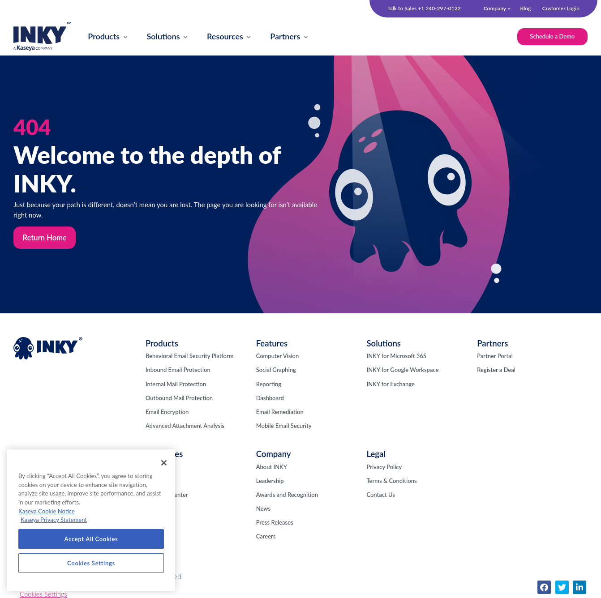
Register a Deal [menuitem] (496, 370)
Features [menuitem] (272, 344)
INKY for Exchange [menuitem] (390, 384)
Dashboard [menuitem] (270, 398)
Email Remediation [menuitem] (280, 412)
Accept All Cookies (91, 538)
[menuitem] (104, 36)
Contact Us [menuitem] (380, 495)
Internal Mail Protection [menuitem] (176, 384)
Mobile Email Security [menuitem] (284, 426)
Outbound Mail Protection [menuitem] (179, 398)
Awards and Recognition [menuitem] (287, 495)
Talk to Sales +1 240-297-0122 (424, 8)
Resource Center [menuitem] (167, 495)
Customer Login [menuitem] (561, 8)
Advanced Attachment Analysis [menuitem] (185, 426)
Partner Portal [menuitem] (495, 356)
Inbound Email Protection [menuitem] (178, 370)
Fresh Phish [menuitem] (160, 481)
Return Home (45, 238)
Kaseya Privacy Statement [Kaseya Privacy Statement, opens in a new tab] (54, 519)
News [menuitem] (263, 509)
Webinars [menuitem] (158, 509)
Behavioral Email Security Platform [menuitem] (190, 356)
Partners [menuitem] (492, 344)
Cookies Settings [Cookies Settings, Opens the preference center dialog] (91, 563)
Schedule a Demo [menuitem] (552, 36)
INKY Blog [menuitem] (159, 467)
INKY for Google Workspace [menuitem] (402, 370)
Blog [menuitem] (525, 8)
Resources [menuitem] (164, 455)
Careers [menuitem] (266, 537)
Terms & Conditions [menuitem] (391, 481)
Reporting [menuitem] (268, 384)
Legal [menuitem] (375, 455)
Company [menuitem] (495, 8)
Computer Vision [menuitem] (277, 356)
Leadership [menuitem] (270, 481)
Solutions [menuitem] (383, 344)
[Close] (164, 463)
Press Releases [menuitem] (274, 523)
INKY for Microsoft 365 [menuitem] (396, 356)
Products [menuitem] (162, 344)
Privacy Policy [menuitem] (384, 467)
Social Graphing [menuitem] (276, 370)
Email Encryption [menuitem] (167, 412)
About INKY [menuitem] (271, 467)
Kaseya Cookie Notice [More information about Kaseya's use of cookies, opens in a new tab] (46, 511)
